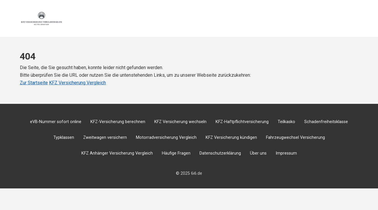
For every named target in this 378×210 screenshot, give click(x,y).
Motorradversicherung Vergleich (166, 137)
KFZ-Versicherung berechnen (117, 121)
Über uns (258, 153)
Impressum (286, 153)
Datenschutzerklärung (220, 153)
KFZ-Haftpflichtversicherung (242, 121)
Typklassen (63, 137)
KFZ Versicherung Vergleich (77, 82)
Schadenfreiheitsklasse (326, 121)
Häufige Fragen (176, 153)
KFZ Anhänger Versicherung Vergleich (117, 153)
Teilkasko (286, 121)
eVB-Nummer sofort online (55, 121)
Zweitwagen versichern (105, 137)
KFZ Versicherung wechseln (180, 121)
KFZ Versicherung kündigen (231, 137)
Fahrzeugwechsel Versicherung (295, 137)
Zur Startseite (34, 82)
